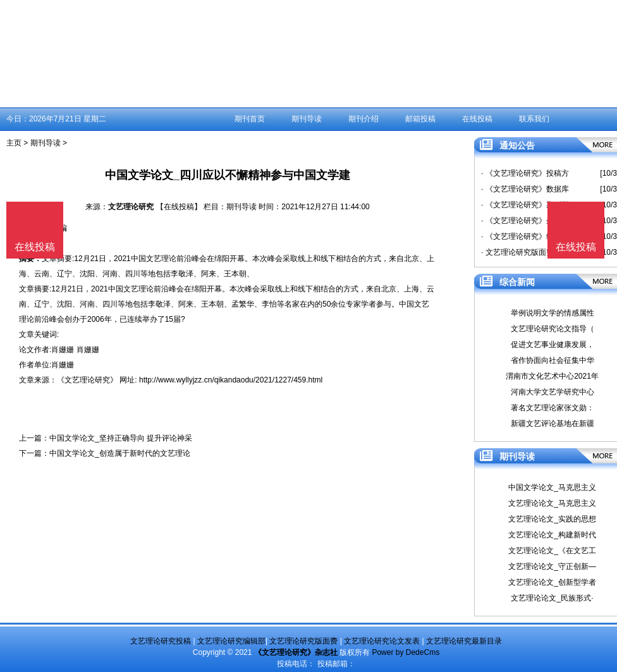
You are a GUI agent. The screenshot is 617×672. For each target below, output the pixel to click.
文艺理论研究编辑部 (231, 641)
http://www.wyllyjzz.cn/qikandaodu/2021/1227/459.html (230, 380)
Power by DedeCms (405, 652)
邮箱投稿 (420, 118)
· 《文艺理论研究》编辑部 (525, 236)
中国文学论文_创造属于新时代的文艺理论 (119, 453)
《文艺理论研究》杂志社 (296, 652)
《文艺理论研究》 (87, 380)
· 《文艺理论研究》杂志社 (525, 220)
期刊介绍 (363, 118)
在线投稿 (477, 118)
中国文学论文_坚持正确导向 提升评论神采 (120, 438)
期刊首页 (250, 118)
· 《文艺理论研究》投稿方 (525, 173)
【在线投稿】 (179, 206)
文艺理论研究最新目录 (464, 641)
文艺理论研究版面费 (303, 641)
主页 (13, 142)
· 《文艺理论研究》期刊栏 (525, 204)
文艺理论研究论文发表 (382, 641)
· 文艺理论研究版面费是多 (525, 252)
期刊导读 (306, 118)
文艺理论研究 (131, 206)
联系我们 (534, 118)
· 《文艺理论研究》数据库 (525, 189)
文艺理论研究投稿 (160, 641)
